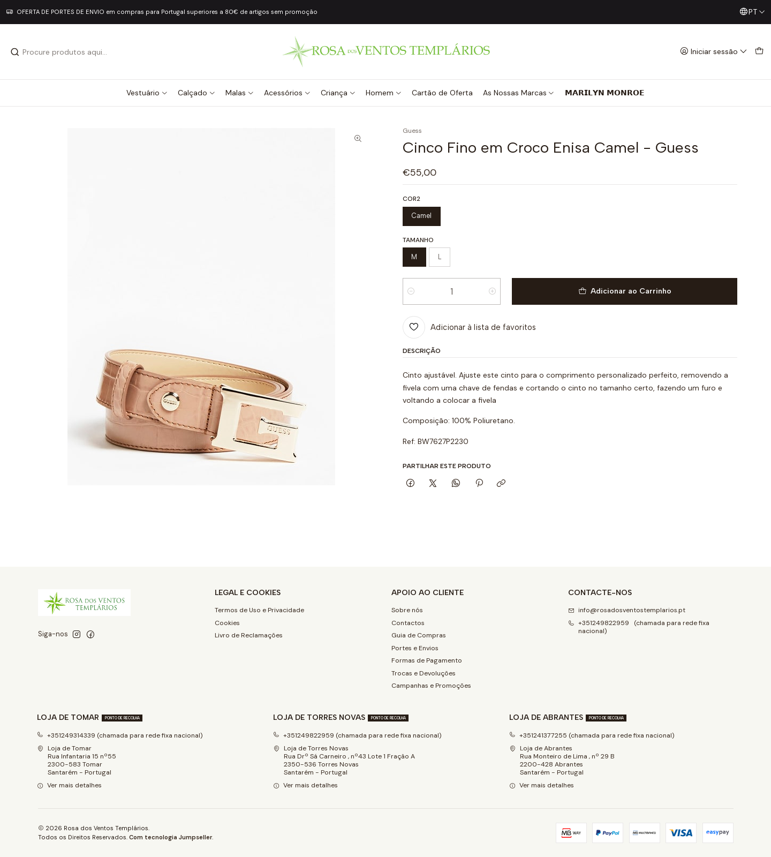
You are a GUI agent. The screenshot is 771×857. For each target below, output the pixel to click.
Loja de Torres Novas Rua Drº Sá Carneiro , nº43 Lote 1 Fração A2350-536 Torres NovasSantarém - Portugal (344, 760)
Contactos (408, 623)
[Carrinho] (759, 51)
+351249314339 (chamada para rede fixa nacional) (120, 735)
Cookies (227, 623)
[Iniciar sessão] (713, 51)
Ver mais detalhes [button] (69, 785)
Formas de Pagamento (426, 660)
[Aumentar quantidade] (492, 291)
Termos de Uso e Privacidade (259, 610)
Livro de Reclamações (249, 635)
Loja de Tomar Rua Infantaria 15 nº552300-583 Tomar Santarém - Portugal (76, 760)
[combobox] (65, 52)
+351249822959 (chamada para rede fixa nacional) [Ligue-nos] (638, 627)
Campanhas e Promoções (431, 685)
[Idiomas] (752, 12)
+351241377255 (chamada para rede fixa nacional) (592, 735)
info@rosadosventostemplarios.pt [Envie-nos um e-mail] (626, 610)
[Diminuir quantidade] (411, 291)
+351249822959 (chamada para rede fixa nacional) (357, 735)
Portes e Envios (415, 648)
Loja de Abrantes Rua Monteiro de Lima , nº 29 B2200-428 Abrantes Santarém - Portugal (562, 760)
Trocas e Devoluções (423, 673)
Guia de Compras (418, 635)
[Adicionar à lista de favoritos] (469, 327)
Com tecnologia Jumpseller (170, 837)
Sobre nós (407, 610)
